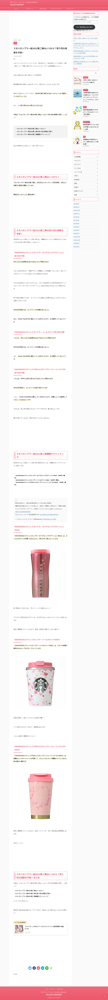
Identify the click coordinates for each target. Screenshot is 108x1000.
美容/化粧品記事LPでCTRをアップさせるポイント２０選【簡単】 (85, 50)
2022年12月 (76, 208)
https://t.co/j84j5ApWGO (23, 512)
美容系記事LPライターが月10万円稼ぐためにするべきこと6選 (86, 55)
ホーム (16, 8)
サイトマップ (70, 8)
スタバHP (21, 843)
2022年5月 (76, 218)
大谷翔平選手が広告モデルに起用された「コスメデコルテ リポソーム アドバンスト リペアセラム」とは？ (85, 43)
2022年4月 (76, 221)
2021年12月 (76, 234)
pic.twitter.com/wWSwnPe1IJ (49, 514)
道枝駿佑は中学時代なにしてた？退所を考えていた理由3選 (85, 60)
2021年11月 (76, 238)
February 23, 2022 (50, 519)
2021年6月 (76, 244)
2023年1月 (76, 205)
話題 (16, 974)
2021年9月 (76, 241)
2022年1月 (76, 231)
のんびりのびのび (17, 5)
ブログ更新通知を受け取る (84, 27)
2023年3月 (76, 201)
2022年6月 (76, 215)
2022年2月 (76, 228)
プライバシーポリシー (56, 8)
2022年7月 (76, 211)
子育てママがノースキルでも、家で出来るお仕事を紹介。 (54, 992)
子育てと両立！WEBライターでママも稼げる (85, 38)
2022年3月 (76, 224)
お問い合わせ (43, 8)
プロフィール (29, 8)
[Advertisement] (41, 26)
